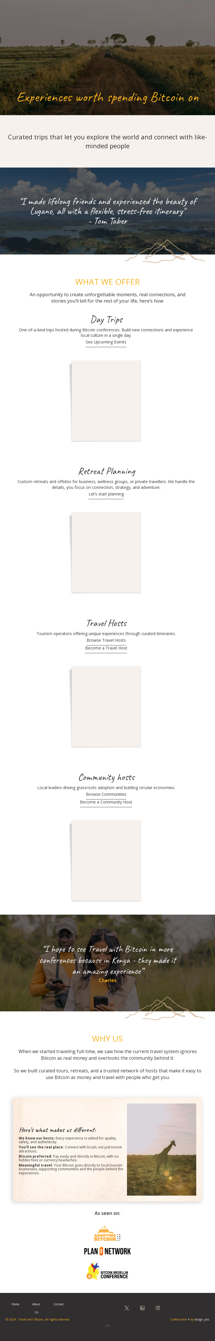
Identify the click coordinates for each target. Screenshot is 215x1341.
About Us (36, 1308)
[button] (199, 13)
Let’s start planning (106, 494)
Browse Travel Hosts (106, 640)
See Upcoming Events (106, 342)
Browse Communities (106, 794)
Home (15, 1304)
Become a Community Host (106, 802)
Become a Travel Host (106, 648)
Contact (58, 1304)
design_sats (202, 1319)
